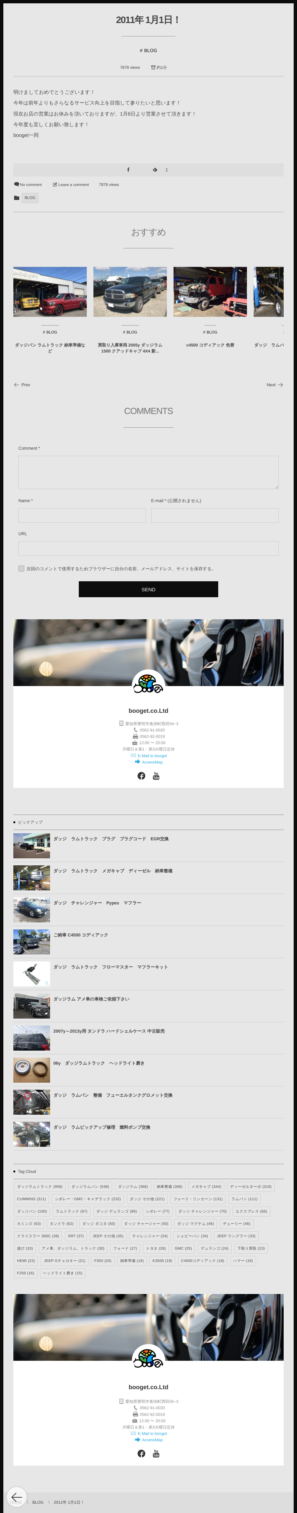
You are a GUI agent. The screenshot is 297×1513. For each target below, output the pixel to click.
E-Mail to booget (152, 755)
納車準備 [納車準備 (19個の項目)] (132, 1261)
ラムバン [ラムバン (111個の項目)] (245, 1199)
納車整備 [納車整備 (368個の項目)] (170, 1187)
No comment (31, 185)
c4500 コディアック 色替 (210, 352)
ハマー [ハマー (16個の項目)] (243, 1261)
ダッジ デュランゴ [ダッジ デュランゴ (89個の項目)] (116, 1212)
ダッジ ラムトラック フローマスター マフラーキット (110, 966)
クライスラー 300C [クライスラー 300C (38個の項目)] (38, 1236)
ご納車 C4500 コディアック (80, 934)
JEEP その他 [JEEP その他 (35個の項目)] (108, 1236)
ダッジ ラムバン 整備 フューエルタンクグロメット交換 (113, 1095)
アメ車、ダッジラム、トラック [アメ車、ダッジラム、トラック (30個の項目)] (73, 1249)
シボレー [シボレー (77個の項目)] (158, 1212)
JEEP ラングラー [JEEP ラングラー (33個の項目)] (236, 1236)
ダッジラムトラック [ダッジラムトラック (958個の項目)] (40, 1187)
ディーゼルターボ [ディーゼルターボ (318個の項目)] (251, 1187)
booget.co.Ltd (149, 710)
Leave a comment (73, 185)
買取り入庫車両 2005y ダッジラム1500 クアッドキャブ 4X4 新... (130, 355)
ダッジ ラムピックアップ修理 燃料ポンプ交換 (101, 1127)
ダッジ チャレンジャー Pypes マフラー (97, 902)
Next (275, 384)
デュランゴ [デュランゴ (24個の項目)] (215, 1249)
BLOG (150, 50)
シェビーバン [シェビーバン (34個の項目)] (192, 1236)
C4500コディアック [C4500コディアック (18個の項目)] (203, 1261)
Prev (21, 384)
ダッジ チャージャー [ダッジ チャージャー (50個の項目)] (146, 1224)
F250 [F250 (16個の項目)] (25, 1273)
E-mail (157, 500)
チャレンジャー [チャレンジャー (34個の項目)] (150, 1236)
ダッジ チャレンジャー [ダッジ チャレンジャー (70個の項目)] (203, 1212)
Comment (27, 448)
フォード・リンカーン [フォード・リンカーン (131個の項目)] (198, 1199)
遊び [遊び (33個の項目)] (25, 1249)
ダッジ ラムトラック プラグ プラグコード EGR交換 (111, 838)
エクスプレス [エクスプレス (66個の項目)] (251, 1212)
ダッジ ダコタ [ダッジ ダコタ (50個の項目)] (98, 1224)
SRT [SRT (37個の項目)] (76, 1236)
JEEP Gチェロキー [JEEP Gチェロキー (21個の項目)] (64, 1261)
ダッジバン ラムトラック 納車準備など (50, 355)
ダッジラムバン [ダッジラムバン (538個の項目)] (90, 1187)
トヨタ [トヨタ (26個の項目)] (156, 1249)
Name (24, 500)
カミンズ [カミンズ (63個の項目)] (29, 1224)
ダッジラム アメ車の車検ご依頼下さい (91, 999)
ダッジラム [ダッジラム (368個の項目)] (133, 1187)
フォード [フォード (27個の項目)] (125, 1249)
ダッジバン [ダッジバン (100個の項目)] (32, 1212)
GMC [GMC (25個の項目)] (183, 1249)
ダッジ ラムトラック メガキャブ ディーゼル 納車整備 (112, 870)
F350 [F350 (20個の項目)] (102, 1261)
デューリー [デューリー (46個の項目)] (237, 1224)
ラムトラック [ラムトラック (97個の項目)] (71, 1212)
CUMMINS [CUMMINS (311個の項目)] (31, 1199)
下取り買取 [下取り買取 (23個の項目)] (251, 1249)
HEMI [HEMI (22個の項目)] (26, 1261)
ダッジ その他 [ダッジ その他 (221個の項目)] (147, 1199)
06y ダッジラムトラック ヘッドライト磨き (99, 1063)
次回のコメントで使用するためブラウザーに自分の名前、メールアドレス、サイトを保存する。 (121, 568)
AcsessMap (152, 762)
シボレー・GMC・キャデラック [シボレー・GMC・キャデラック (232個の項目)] (88, 1199)
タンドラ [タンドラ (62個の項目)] (62, 1224)
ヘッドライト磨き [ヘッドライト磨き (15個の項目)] (62, 1273)
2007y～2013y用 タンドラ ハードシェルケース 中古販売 (109, 1031)
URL (22, 533)
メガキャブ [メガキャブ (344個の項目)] (206, 1187)
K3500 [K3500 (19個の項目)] (162, 1261)
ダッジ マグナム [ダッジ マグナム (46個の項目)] (195, 1224)
